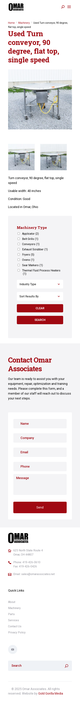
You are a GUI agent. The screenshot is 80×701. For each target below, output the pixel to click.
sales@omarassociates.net (38, 574)
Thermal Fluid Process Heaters (41, 272)
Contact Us (14, 626)
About (11, 602)
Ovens (28, 259)
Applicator (30, 233)
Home (11, 22)
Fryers (28, 254)
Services (13, 620)
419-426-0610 (31, 562)
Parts (11, 614)
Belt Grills (30, 239)
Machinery (24, 22)
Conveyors (30, 244)
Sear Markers (32, 265)
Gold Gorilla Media (50, 693)
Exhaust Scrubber (35, 249)
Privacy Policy (17, 632)
